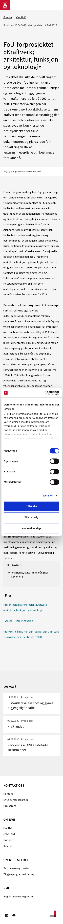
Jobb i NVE (9, 834)
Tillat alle (31, 506)
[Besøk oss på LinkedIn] (6, 916)
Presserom (9, 805)
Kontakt (8, 793)
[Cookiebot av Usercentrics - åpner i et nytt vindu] (45, 393)
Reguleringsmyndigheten (18, 896)
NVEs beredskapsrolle (15, 799)
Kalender (8, 846)
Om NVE (8, 828)
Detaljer (48, 495)
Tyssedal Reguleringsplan (18, 620)
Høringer (8, 840)
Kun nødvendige (31, 528)
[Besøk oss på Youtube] (13, 916)
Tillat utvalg (31, 517)
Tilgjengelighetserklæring (18, 874)
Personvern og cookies (16, 868)
